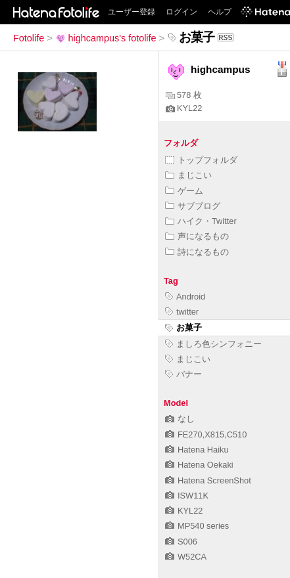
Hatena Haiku (197, 450)
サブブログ (192, 206)
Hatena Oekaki (199, 465)
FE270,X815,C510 (206, 434)
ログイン (181, 11)
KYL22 (184, 108)
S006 (181, 541)
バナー (183, 374)
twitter (182, 312)
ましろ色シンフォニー (213, 344)
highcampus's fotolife (106, 38)
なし (180, 419)
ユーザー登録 (131, 11)
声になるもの (197, 236)
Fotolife (28, 38)
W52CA (185, 557)
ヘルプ (219, 11)
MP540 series (197, 526)
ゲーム (184, 191)
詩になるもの (197, 252)
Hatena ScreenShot (208, 480)
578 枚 (184, 95)
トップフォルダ (201, 160)
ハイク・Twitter (201, 221)
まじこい (188, 175)
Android (185, 296)
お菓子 (183, 327)
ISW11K (186, 495)
